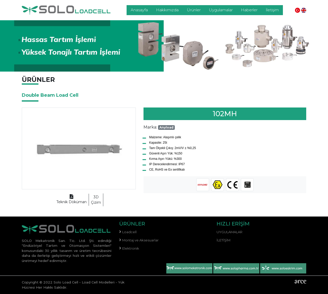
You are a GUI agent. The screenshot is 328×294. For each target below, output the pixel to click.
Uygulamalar (221, 9)
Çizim (96, 199)
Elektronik (130, 248)
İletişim (272, 9)
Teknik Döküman (71, 199)
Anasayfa (139, 9)
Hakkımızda (167, 9)
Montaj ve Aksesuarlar (140, 240)
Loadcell (129, 232)
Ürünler (194, 9)
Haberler (249, 9)
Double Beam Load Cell (50, 95)
